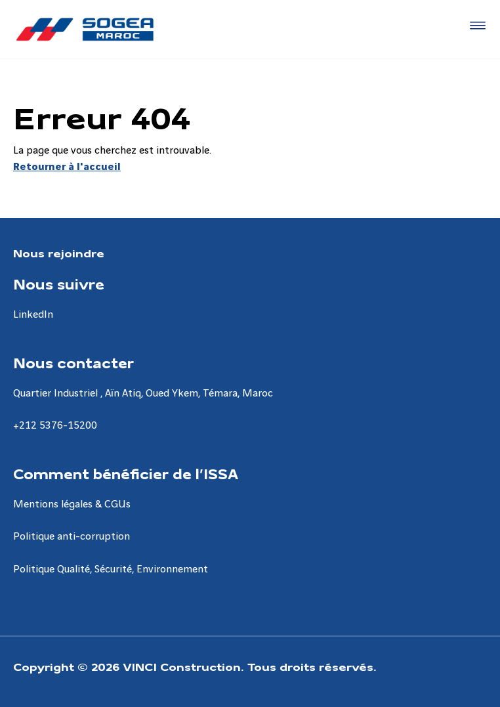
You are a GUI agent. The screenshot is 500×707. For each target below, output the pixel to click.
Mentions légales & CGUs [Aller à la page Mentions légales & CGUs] (72, 504)
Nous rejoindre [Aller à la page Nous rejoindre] (58, 252)
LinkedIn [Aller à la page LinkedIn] (33, 314)
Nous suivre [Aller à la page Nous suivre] (58, 283)
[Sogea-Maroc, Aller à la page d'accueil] (85, 29)
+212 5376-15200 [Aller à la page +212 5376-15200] (55, 425)
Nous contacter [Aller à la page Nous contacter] (73, 362)
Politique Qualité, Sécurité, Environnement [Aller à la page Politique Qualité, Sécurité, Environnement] (110, 569)
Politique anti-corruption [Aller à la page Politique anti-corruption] (71, 536)
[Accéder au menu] (475, 26)
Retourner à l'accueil (67, 167)
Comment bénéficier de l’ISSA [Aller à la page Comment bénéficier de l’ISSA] (125, 473)
